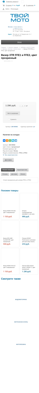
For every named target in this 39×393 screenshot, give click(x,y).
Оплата (23, 174)
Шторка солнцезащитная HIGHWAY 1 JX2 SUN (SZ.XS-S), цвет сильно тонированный (28, 214)
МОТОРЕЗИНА (21, 344)
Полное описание (7, 170)
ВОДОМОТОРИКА (21, 299)
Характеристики (22, 170)
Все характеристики (11, 155)
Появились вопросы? (12, 1)
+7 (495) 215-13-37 (17, 28)
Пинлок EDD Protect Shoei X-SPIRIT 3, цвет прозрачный (28, 267)
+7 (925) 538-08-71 (17, 27)
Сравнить (13, 119)
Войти (7, 9)
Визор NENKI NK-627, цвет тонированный (9, 266)
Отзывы (5, 174)
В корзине (9, 5)
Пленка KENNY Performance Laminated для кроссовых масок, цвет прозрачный (28, 241)
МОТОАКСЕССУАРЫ (21, 322)
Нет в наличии (13, 113)
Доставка (8, 160)
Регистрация (14, 9)
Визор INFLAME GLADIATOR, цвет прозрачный (8, 240)
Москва (10, 27)
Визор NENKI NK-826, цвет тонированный (9, 211)
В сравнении (29, 5)
